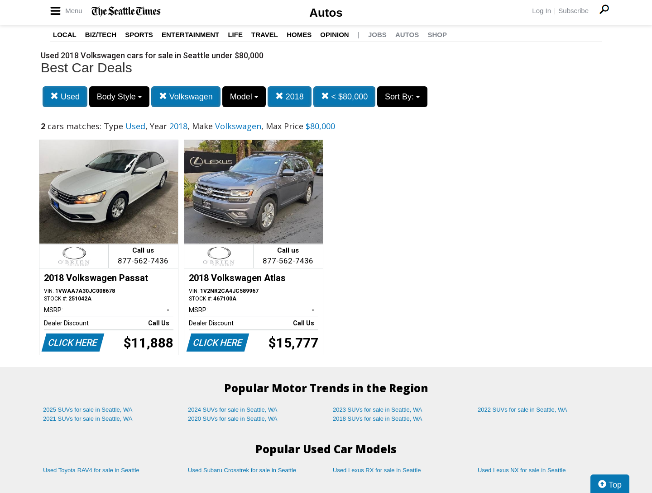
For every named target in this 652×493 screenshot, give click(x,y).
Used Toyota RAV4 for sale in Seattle (91, 470)
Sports (139, 34)
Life (235, 34)
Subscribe (573, 10)
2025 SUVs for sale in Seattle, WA (88, 409)
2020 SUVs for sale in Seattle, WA (233, 418)
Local (65, 34)
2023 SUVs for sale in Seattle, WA (377, 409)
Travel (264, 34)
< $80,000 (344, 96)
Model (244, 96)
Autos (326, 12)
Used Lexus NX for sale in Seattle (522, 470)
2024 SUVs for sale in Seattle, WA (233, 409)
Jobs (377, 34)
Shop (437, 34)
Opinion (334, 34)
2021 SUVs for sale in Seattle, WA (88, 418)
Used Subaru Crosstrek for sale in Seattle (242, 470)
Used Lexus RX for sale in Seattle (377, 470)
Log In (541, 10)
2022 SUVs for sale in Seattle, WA (522, 409)
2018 (289, 96)
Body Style (119, 96)
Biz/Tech (100, 34)
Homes (299, 34)
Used (65, 96)
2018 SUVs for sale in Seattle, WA (377, 418)
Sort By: (402, 96)
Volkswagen (186, 96)
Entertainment (190, 34)
